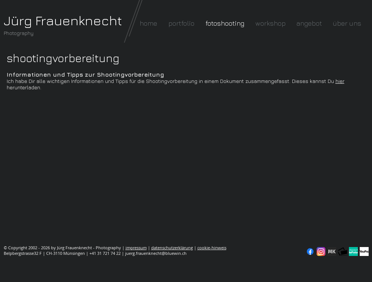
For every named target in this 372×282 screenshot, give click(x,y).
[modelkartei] (331, 251)
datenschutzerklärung (172, 247)
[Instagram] (321, 251)
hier (340, 81)
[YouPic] (364, 251)
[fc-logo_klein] (342, 251)
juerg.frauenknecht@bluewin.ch (156, 253)
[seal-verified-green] (353, 251)
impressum (136, 247)
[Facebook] (310, 251)
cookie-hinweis (211, 247)
